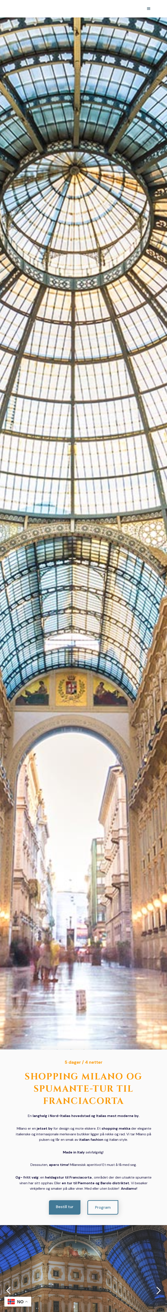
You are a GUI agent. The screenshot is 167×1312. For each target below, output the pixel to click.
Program (103, 1207)
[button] (148, 8)
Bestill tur (64, 1206)
